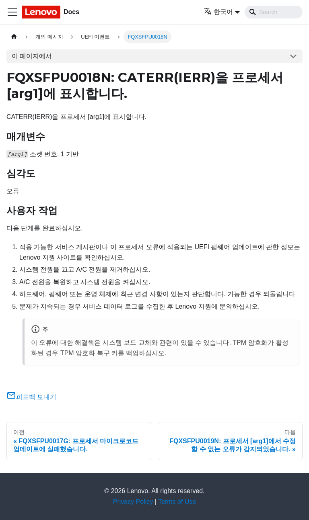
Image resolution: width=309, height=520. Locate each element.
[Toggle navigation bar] (12, 12)
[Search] (274, 12)
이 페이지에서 (32, 56)
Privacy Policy (133, 501)
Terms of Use (177, 501)
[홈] (14, 37)
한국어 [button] (218, 11)
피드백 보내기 (31, 396)
